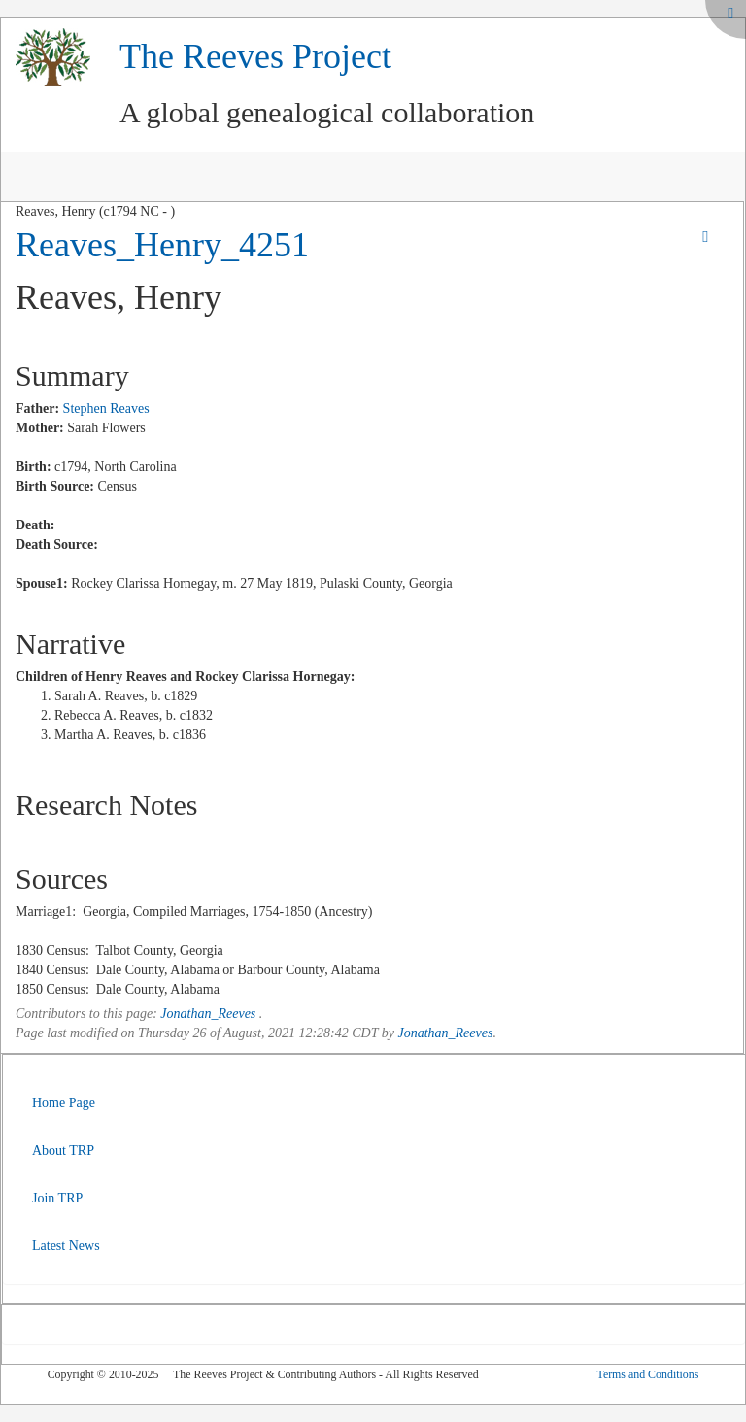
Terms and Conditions (647, 1374)
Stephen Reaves (106, 408)
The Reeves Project (255, 56)
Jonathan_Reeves (207, 1013)
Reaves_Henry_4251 (162, 244)
